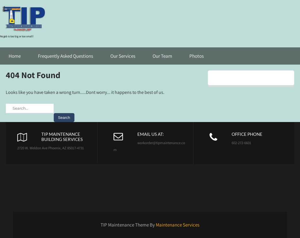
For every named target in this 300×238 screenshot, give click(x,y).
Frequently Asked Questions (65, 56)
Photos (196, 56)
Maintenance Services (177, 225)
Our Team (162, 56)
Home (15, 56)
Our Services (122, 56)
